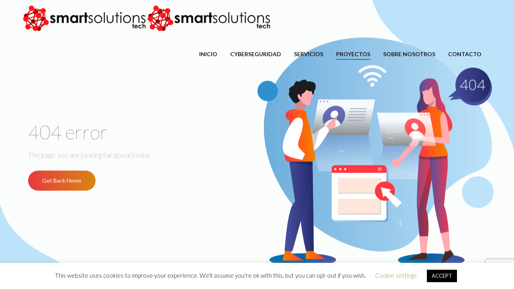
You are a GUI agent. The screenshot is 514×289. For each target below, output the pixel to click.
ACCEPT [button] (442, 276)
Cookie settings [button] (396, 275)
